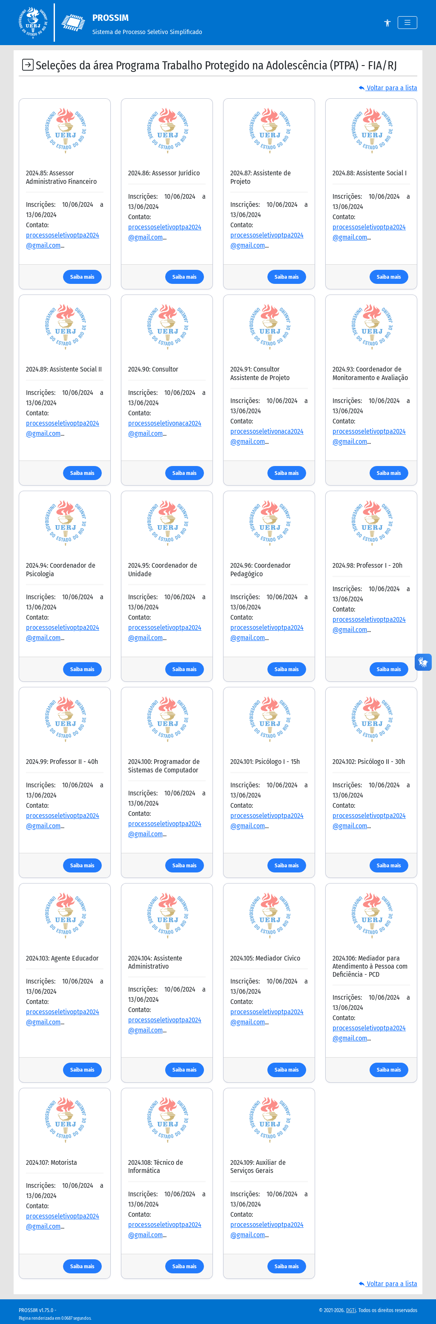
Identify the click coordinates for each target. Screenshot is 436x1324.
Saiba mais (82, 277)
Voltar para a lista (388, 88)
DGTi (351, 1310)
